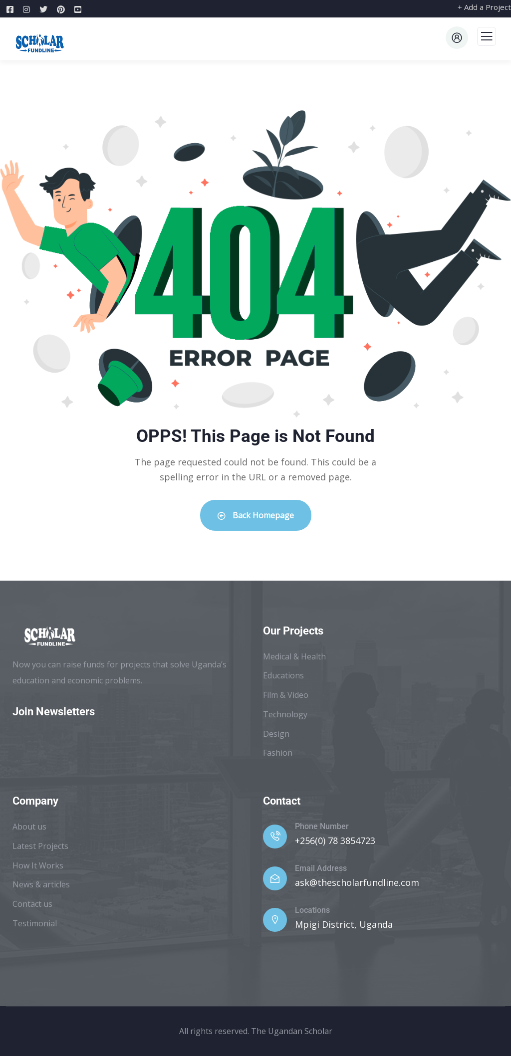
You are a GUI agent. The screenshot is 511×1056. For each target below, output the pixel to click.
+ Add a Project (484, 7)
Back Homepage (256, 515)
